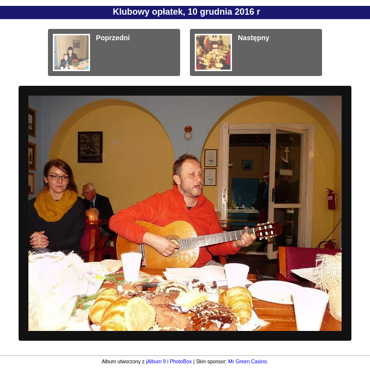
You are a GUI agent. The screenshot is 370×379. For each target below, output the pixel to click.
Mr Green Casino (247, 361)
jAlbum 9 (155, 361)
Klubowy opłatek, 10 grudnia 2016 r (186, 12)
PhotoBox (181, 361)
